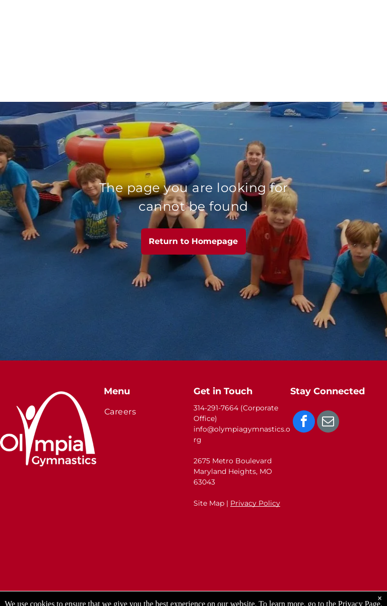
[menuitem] (145, 411)
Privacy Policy (255, 503)
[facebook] (304, 422)
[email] (328, 422)
